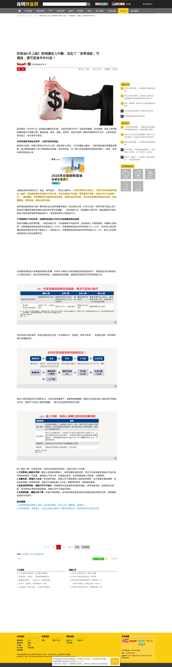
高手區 (138, 190)
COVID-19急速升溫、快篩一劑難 (83, 573)
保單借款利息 (39, 554)
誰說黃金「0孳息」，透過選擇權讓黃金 (34, 577)
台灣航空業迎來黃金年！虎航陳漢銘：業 (86, 587)
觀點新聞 (20, 640)
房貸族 (138, 177)
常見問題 (69, 643)
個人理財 (20, 648)
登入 (151, 4)
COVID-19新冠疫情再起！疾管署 (83, 577)
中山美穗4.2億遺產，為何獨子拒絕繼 (33, 573)
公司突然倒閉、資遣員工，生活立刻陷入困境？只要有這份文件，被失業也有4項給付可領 (58, 508)
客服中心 (80, 640)
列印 (115, 559)
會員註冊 (146, 4)
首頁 (21, 10)
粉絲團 (128, 4)
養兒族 (150, 177)
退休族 (126, 190)
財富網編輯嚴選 (37, 64)
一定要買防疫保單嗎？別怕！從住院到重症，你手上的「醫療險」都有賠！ (51, 505)
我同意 (115, 661)
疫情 (31, 554)
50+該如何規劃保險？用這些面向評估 (138, 111)
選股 (43, 640)
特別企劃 (31, 648)
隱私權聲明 (80, 661)
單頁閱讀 (85, 547)
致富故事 (20, 643)
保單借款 (25, 554)
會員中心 (69, 640)
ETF (29, 640)
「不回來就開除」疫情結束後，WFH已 (86, 583)
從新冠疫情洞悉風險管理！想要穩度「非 (86, 580)
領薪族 (126, 177)
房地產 (19, 645)
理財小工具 (56, 640)
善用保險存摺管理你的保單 (134, 116)
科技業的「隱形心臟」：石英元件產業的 (34, 587)
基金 (29, 645)
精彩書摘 (20, 650)
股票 (29, 643)
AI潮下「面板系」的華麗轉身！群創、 (33, 583)
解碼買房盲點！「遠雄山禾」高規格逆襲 (34, 580)
